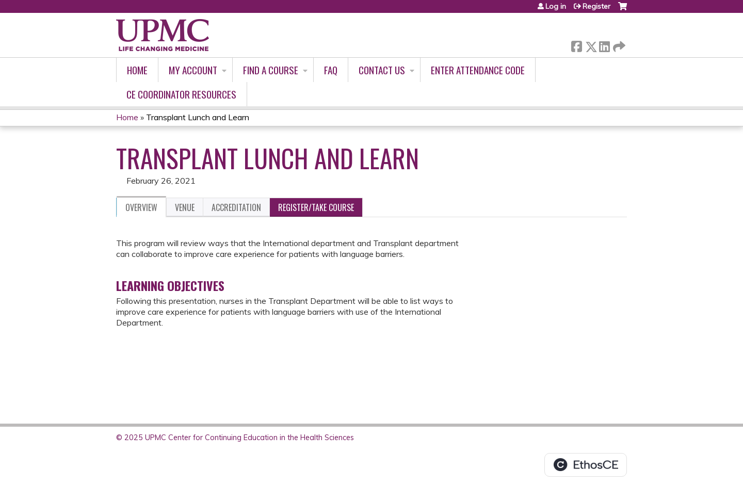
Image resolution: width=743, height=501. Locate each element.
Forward (618, 45)
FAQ (330, 69)
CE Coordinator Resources (181, 94)
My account (193, 69)
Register (596, 6)
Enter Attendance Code (478, 69)
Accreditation (236, 207)
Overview (141, 207)
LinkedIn (604, 45)
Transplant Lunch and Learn (197, 117)
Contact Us (382, 69)
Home (137, 69)
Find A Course (270, 69)
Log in (555, 6)
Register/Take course (316, 207)
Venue (185, 207)
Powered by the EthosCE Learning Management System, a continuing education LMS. (585, 465)
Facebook (576, 45)
